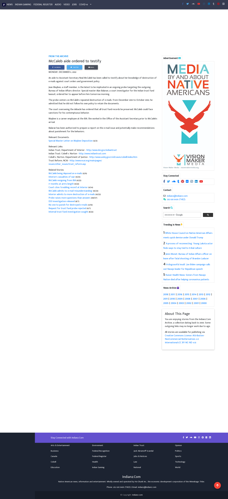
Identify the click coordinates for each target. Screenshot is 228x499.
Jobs (74, 5)
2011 (165, 298)
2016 (179, 294)
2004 (173, 303)
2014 (194, 294)
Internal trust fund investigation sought (69, 212)
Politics (178, 451)
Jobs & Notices (140, 456)
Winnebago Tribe (196, 481)
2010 (172, 298)
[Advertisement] (131, 33)
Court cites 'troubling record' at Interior (68, 187)
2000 (204, 303)
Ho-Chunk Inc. (141, 481)
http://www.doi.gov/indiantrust (102, 150)
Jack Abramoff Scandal (143, 451)
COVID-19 (83, 5)
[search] (182, 215)
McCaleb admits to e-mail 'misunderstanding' (70, 191)
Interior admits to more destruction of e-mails (72, 194)
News (10, 5)
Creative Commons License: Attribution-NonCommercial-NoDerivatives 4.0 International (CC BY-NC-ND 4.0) (184, 339)
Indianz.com (137, 495)
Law (135, 462)
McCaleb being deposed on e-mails (66, 173)
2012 (208, 294)
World (177, 467)
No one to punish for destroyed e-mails (68, 205)
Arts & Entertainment (60, 445)
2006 (203, 298)
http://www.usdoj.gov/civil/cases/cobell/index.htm (113, 157)
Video (67, 5)
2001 (196, 303)
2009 (180, 298)
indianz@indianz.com (177, 196)
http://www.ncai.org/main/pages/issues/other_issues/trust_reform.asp (75, 162)
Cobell (53, 462)
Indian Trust (139, 445)
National (137, 467)
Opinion (178, 445)
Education (55, 467)
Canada (54, 456)
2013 (201, 294)
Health (95, 462)
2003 (181, 303)
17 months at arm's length (61, 184)
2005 (166, 303)
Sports (178, 456)
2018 (165, 294)
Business (55, 451)
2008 (187, 298)
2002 (189, 303)
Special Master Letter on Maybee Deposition (71, 141)
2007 (195, 298)
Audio (58, 5)
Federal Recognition (100, 451)
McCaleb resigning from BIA (62, 180)
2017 (172, 294)
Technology (180, 462)
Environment (97, 445)
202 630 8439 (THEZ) (176, 199)
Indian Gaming (23, 5)
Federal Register (42, 5)
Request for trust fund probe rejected (67, 208)
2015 (187, 294)
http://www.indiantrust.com (92, 154)
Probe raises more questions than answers (69, 198)
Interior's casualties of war (62, 177)
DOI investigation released (62, 201)
